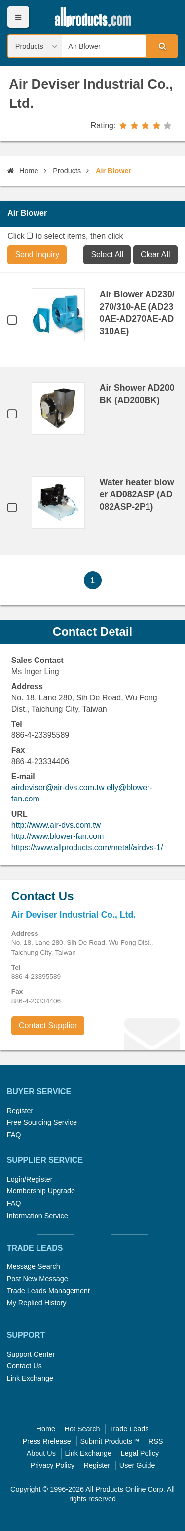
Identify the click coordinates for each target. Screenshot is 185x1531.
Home (22, 170)
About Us (41, 1453)
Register (20, 1110)
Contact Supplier (48, 1025)
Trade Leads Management (48, 1291)
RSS (155, 1441)
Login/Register (30, 1179)
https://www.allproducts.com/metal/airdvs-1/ (87, 847)
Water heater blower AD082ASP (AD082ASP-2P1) (137, 494)
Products (67, 170)
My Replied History (37, 1303)
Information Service (37, 1215)
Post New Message (37, 1279)
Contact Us (24, 1366)
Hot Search (82, 1429)
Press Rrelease (46, 1441)
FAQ (14, 1135)
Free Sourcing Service (42, 1122)
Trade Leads (128, 1429)
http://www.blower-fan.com (57, 836)
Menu (18, 17)
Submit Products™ (109, 1441)
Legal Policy (140, 1453)
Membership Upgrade (41, 1191)
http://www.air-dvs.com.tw (56, 825)
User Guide (137, 1465)
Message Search (33, 1266)
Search (161, 46)
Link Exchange (30, 1378)
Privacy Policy (52, 1465)
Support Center (31, 1354)
